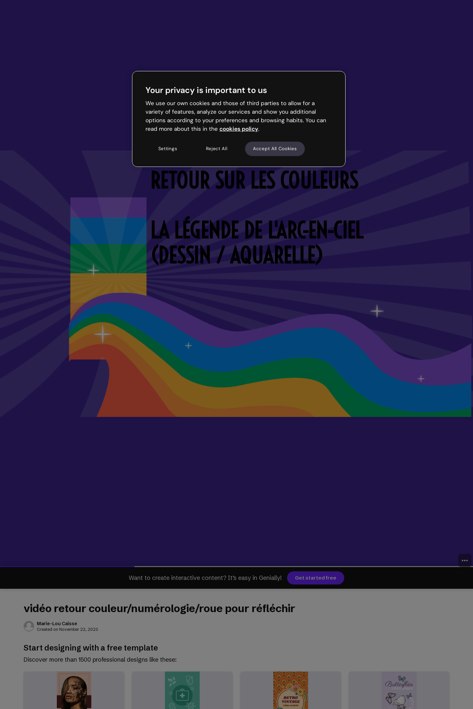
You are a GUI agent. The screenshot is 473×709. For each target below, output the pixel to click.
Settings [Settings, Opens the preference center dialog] (167, 148)
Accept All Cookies (275, 148)
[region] (239, 119)
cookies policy (238, 128)
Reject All (217, 148)
